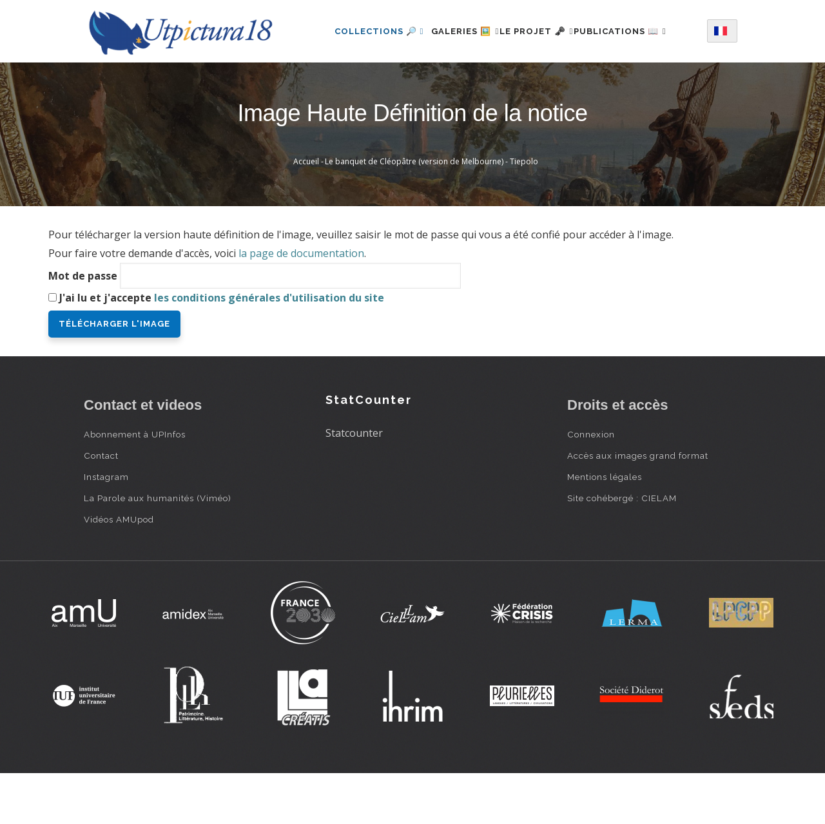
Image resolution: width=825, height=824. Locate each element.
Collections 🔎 (362, 28)
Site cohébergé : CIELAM (622, 548)
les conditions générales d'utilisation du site (269, 348)
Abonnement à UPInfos (135, 484)
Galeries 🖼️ (456, 28)
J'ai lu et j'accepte (221, 348)
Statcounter (354, 483)
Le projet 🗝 (542, 28)
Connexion (591, 484)
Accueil (306, 211)
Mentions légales (604, 527)
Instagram (106, 527)
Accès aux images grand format (637, 506)
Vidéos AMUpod (119, 569)
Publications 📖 (364, 84)
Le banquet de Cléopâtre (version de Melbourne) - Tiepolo (431, 211)
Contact (101, 506)
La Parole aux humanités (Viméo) (157, 548)
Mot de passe (82, 326)
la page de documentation (301, 303)
